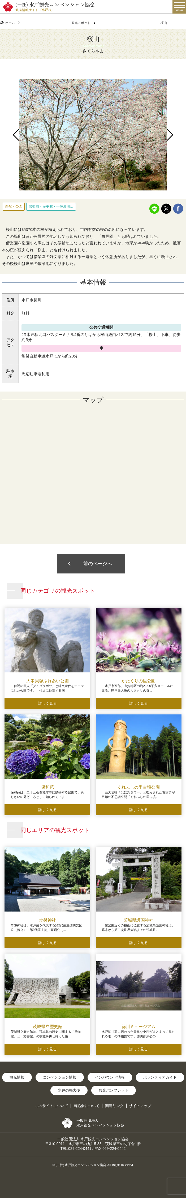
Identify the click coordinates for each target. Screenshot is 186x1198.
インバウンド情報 (110, 1077)
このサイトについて (51, 1106)
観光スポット (80, 23)
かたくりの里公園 (138, 681)
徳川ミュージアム (138, 1026)
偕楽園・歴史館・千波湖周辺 (51, 207)
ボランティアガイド (160, 1077)
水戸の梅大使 (69, 1090)
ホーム (10, 23)
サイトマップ (140, 1106)
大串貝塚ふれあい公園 (47, 681)
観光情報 (17, 1077)
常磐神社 (47, 920)
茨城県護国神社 (138, 920)
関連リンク (114, 1106)
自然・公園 (13, 207)
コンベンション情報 (59, 1077)
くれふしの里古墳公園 (138, 787)
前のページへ (97, 563)
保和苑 (47, 787)
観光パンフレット (113, 1090)
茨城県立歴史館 (47, 1026)
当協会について (86, 1106)
